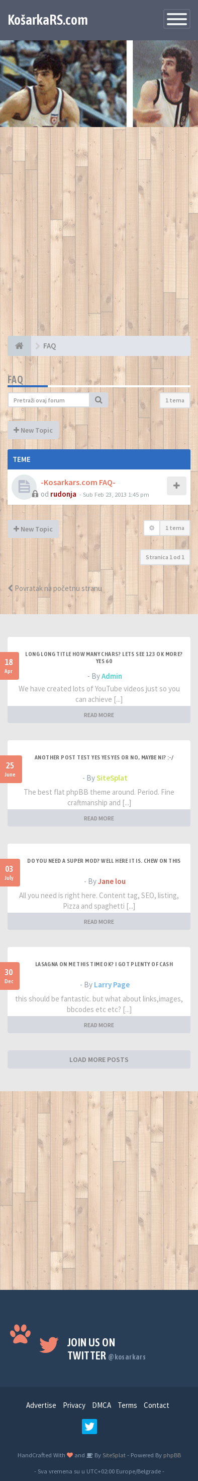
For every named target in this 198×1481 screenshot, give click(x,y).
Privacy (74, 1405)
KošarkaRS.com (48, 20)
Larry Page (112, 984)
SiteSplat (112, 778)
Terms (127, 1405)
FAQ (15, 379)
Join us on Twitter (106, 1349)
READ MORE (99, 715)
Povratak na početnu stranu (55, 588)
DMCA (101, 1405)
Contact (156, 1405)
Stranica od (165, 557)
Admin (112, 676)
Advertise (41, 1405)
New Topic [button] (33, 430)
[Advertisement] (99, 236)
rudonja (63, 494)
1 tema (174, 400)
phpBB (172, 1455)
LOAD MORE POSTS (99, 1059)
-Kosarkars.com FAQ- (78, 482)
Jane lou (112, 881)
